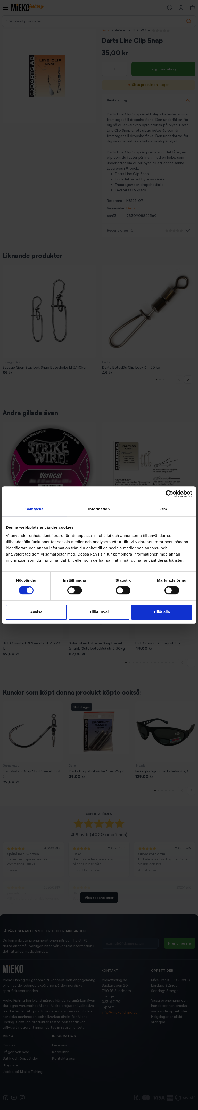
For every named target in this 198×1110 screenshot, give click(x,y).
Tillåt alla (161, 612)
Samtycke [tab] (34, 509)
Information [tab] (99, 509)
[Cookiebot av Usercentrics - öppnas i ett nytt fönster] (169, 494)
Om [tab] (163, 509)
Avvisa (36, 612)
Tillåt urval (99, 612)
